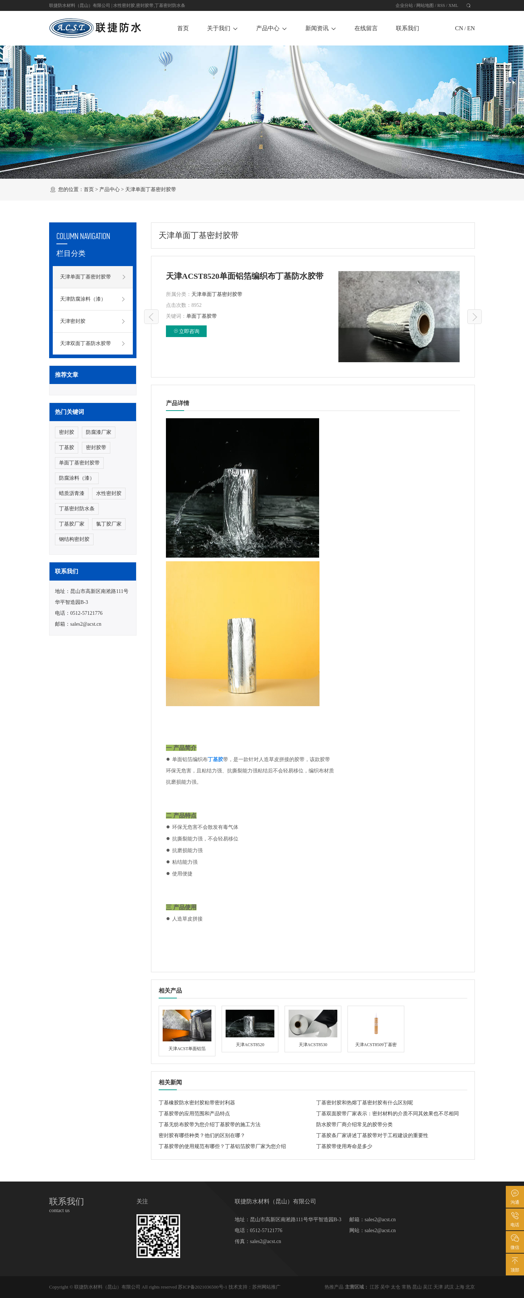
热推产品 (334, 1287)
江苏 (374, 1287)
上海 (459, 1287)
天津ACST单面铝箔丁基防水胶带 (474, 317)
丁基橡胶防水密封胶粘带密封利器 (197, 1102)
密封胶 (66, 432)
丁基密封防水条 (170, 5)
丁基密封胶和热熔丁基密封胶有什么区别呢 (364, 1102)
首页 (183, 28)
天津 (438, 1287)
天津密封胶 (93, 321)
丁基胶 (66, 447)
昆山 (417, 1287)
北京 (470, 1287)
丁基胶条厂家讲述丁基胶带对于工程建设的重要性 (372, 1135)
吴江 (427, 1287)
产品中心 (271, 28)
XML (453, 5)
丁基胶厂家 (71, 524)
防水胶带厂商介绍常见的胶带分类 (354, 1124)
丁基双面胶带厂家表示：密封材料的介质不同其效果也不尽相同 (387, 1113)
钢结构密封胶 (74, 539)
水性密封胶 (124, 5)
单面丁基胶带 (201, 316)
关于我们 (222, 28)
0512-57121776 (86, 613)
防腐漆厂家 (98, 432)
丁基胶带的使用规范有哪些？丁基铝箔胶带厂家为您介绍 (222, 1146)
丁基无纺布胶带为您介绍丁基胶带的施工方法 (210, 1124)
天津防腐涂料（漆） (93, 299)
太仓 (395, 1287)
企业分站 (404, 5)
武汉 (449, 1287)
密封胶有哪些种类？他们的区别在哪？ (202, 1135)
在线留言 (366, 28)
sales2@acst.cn (86, 624)
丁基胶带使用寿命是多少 (344, 1146)
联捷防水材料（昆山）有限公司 (107, 1287)
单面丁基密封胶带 (79, 463)
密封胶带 (145, 5)
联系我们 (407, 28)
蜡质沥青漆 (71, 493)
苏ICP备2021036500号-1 (202, 1287)
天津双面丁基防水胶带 (93, 344)
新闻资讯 (320, 28)
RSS (441, 5)
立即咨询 (186, 331)
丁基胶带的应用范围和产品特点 (194, 1113)
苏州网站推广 (266, 1287)
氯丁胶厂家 (109, 524)
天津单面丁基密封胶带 (150, 189)
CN (459, 28)
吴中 (385, 1287)
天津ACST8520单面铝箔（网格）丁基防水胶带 (151, 317)
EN (471, 28)
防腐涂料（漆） (77, 478)
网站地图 (425, 5)
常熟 (406, 1287)
